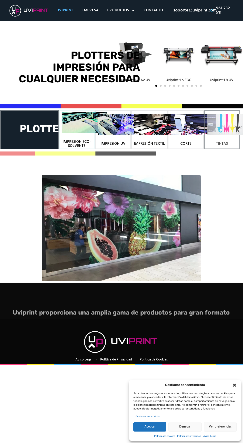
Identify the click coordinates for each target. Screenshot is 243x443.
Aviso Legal (209, 436)
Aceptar (149, 426)
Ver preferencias (220, 426)
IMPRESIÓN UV (113, 144)
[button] (234, 385)
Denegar (185, 426)
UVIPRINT (65, 10)
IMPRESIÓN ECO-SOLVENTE (77, 144)
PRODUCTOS (121, 10)
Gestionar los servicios (148, 416)
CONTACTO (153, 10)
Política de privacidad (189, 436)
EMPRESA (90, 10)
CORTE (185, 144)
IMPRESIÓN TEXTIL (149, 144)
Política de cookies (164, 436)
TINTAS (222, 144)
